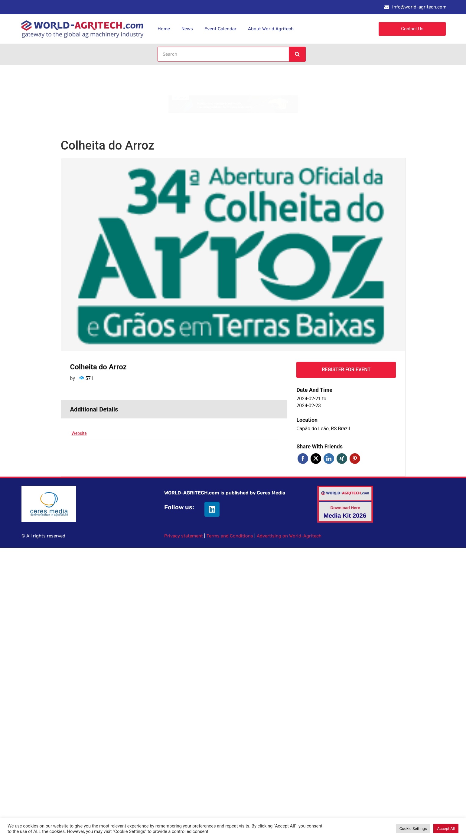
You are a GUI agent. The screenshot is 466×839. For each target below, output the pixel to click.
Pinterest (355, 458)
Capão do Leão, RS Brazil (323, 428)
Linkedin (329, 458)
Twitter (316, 458)
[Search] (297, 54)
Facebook (303, 458)
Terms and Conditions (230, 536)
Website (79, 433)
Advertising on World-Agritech (289, 536)
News (187, 28)
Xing (342, 458)
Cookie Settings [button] (413, 828)
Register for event (346, 369)
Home (164, 28)
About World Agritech (271, 28)
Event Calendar (220, 28)
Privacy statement (183, 536)
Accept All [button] (446, 828)
